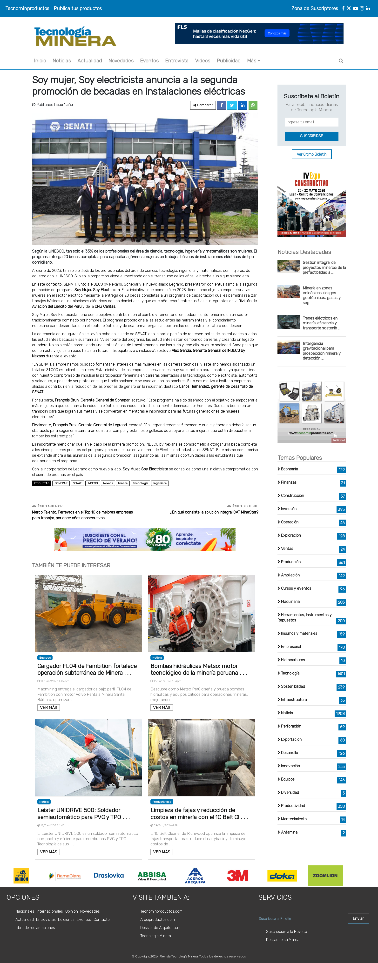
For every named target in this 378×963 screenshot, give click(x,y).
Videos (202, 61)
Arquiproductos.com (157, 919)
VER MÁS (48, 707)
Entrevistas (46, 919)
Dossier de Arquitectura (160, 927)
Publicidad (229, 61)
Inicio (40, 61)
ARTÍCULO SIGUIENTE (242, 506)
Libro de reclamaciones (35, 927)
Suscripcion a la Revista (286, 931)
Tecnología (140, 483)
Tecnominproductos (27, 8)
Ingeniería (160, 483)
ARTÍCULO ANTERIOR (47, 506)
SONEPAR (61, 483)
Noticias (62, 61)
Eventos (149, 61)
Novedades (121, 61)
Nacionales (24, 911)
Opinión (71, 911)
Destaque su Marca (282, 939)
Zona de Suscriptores (314, 8)
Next (349, 875)
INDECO (93, 483)
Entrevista (177, 61)
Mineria (123, 483)
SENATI (77, 483)
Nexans (108, 483)
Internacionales (50, 911)
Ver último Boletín (311, 154)
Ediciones (66, 919)
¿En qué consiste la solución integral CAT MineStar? (214, 512)
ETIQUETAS (41, 483)
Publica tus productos (78, 8)
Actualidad (89, 61)
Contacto (102, 919)
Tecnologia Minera (155, 936)
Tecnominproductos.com (161, 911)
